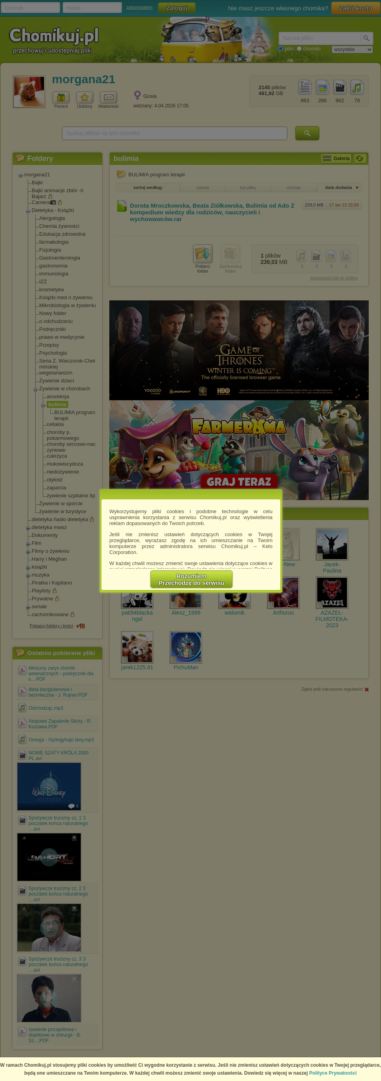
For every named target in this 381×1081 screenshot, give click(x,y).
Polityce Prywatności (333, 1073)
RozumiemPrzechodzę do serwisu (192, 579)
